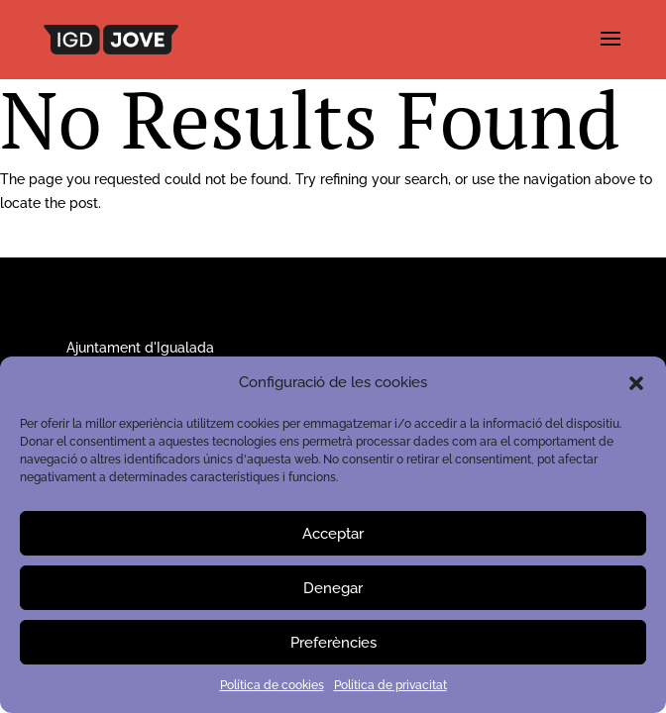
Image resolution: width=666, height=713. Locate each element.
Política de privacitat (390, 685)
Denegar (333, 588)
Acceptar (333, 534)
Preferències (333, 643)
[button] (636, 383)
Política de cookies (272, 685)
